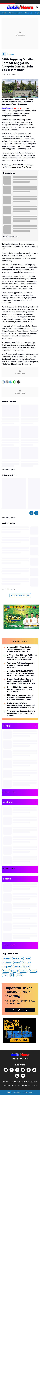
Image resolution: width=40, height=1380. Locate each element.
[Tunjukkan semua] (35, 726)
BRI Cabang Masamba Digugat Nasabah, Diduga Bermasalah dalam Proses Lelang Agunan (20, 697)
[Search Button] (37, 7)
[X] (7, 382)
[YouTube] (23, 1070)
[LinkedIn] (17, 1076)
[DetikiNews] (20, 1054)
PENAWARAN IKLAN (9, 1086)
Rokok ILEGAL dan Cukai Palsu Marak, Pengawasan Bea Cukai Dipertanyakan (20, 689)
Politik (11, 13)
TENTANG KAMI (15, 1082)
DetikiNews (17, 1092)
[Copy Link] (18, 382)
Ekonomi (28, 13)
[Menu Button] (3, 7)
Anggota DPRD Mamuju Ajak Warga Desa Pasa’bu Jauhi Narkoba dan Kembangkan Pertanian (19, 649)
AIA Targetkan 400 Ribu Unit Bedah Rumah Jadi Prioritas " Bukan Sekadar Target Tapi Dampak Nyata (22, 657)
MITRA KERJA (32, 1086)
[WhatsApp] (14, 382)
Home (4, 13)
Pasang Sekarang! (20, 1010)
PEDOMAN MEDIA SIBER (29, 1082)
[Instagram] (17, 1070)
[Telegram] (10, 382)
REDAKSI (5, 1082)
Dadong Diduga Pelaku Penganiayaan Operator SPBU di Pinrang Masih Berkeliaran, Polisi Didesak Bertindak (21, 705)
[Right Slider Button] (38, 13)
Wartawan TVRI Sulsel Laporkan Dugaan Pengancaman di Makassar (20, 665)
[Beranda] (4, 54)
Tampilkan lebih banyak (20, 595)
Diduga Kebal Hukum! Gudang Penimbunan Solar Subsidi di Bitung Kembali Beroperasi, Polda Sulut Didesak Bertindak (21, 681)
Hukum (19, 13)
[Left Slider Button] (31, 513)
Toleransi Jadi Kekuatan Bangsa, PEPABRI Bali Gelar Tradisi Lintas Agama (21, 713)
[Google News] (28, 1070)
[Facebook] (3, 382)
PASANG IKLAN (22, 1086)
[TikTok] (34, 1070)
